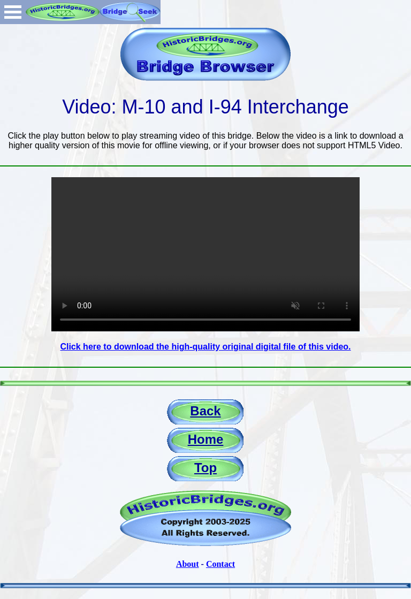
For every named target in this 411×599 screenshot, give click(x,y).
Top (205, 467)
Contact (220, 563)
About (187, 563)
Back (205, 411)
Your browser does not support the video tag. (205, 254)
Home (206, 439)
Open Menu (13, 12)
